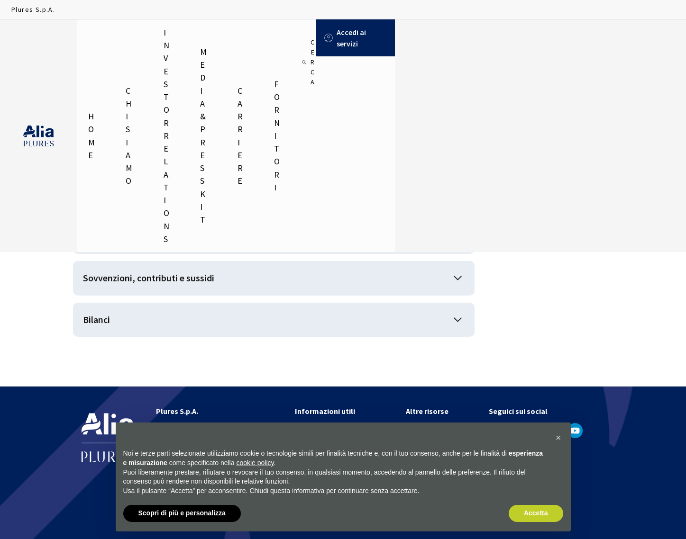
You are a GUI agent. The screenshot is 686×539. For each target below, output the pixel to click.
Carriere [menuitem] (368, 38)
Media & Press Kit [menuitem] (301, 38)
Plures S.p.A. (33, 9)
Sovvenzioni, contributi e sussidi (164, 287)
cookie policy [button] (255, 463)
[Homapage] (38, 38)
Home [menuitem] (96, 38)
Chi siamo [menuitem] (142, 38)
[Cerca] (567, 38)
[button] (558, 438)
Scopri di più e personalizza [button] (182, 513)
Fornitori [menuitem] (421, 38)
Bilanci (101, 335)
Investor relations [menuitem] (214, 38)
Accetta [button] (536, 513)
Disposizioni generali (135, 239)
